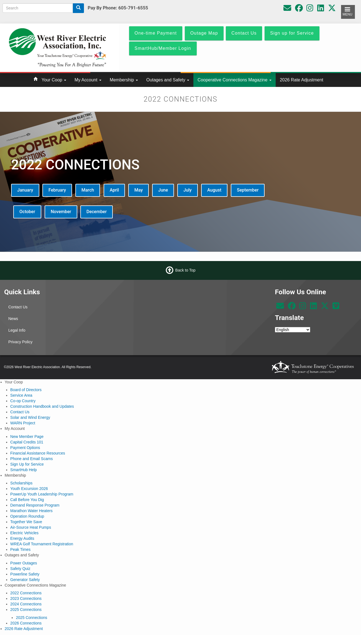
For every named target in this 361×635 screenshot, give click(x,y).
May (138, 190)
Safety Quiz (20, 568)
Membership (124, 80)
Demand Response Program (34, 505)
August (214, 190)
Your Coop (54, 80)
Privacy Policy (20, 342)
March (87, 190)
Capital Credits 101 (26, 442)
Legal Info (16, 330)
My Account (88, 80)
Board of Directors (26, 390)
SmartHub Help (23, 470)
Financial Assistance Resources (37, 453)
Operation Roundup (27, 516)
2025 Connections (26, 609)
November (61, 211)
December (96, 211)
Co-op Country (22, 401)
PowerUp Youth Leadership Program (41, 494)
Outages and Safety (167, 80)
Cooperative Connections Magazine (235, 80)
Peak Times (20, 549)
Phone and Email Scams (31, 458)
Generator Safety (25, 579)
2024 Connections (26, 604)
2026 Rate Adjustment (301, 80)
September (247, 190)
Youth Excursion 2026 (29, 488)
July (187, 190)
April (114, 190)
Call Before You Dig (27, 499)
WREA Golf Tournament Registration (41, 544)
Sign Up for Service (27, 464)
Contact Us (17, 307)
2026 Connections (26, 623)
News (13, 318)
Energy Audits (22, 538)
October (27, 211)
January (25, 190)
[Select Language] (292, 329)
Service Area (21, 395)
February (57, 190)
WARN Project (22, 423)
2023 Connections (26, 598)
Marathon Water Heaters (31, 510)
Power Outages (23, 563)
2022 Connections (26, 593)
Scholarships (21, 483)
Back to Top (185, 270)
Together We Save (26, 522)
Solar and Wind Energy (30, 417)
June (163, 190)
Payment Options (25, 447)
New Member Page (26, 436)
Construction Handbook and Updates (42, 406)
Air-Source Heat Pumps (30, 527)
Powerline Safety (24, 574)
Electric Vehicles (24, 533)
